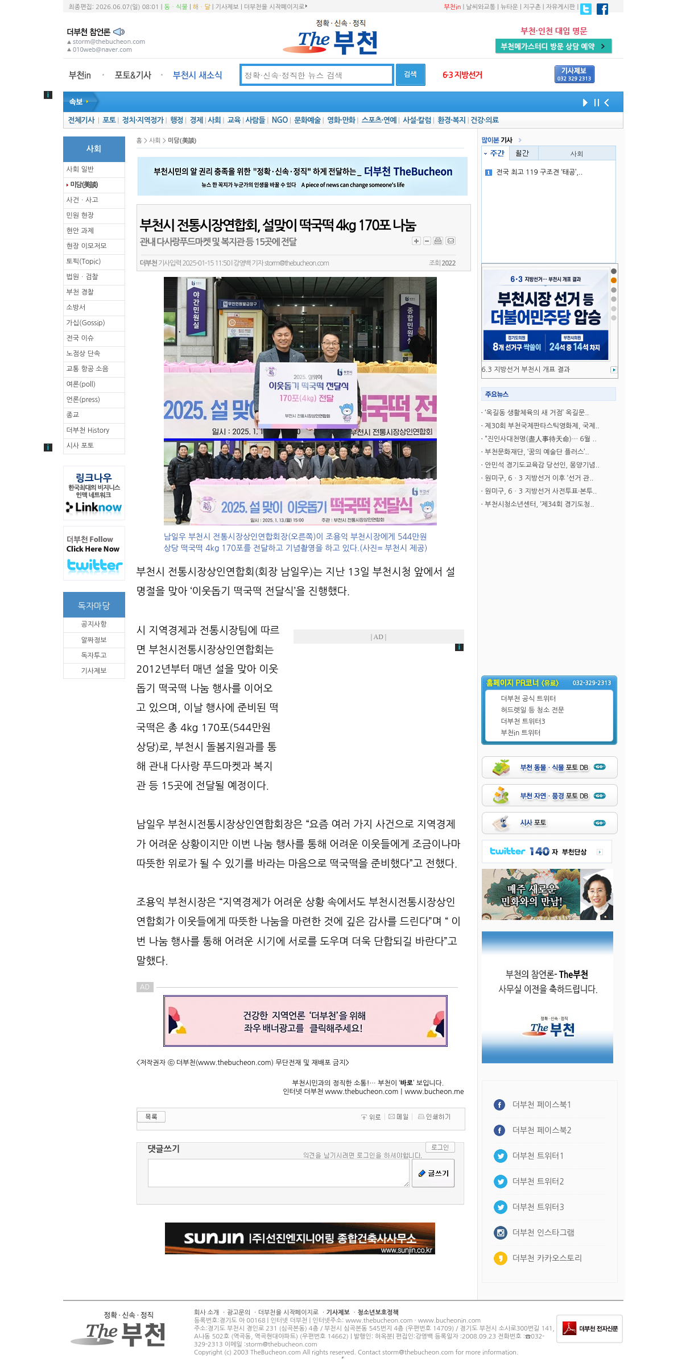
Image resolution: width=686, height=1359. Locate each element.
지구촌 (532, 7)
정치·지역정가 (143, 120)
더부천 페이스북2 (542, 1130)
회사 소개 (206, 1313)
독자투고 (93, 655)
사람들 (255, 120)
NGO (280, 120)
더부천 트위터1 (538, 1156)
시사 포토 (80, 445)
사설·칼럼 (417, 120)
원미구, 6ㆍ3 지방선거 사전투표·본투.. (541, 491)
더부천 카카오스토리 (547, 1258)
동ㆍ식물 (176, 7)
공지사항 (93, 624)
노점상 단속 (84, 353)
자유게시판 (561, 7)
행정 (176, 120)
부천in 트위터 (521, 733)
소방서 (76, 307)
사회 (214, 120)
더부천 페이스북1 (542, 1105)
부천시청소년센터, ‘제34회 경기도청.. (539, 504)
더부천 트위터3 (523, 721)
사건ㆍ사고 (82, 200)
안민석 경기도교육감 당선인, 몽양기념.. (542, 465)
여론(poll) (81, 384)
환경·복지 (451, 120)
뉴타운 (509, 7)
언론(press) (84, 399)
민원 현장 (80, 215)
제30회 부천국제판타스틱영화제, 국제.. (542, 425)
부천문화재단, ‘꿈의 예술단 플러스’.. (537, 452)
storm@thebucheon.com (297, 263)
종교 (73, 415)
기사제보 (227, 7)
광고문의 (238, 1313)
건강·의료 (484, 120)
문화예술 (307, 120)
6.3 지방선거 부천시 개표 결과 (526, 369)
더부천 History (88, 430)
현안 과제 (80, 230)
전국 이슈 (80, 338)
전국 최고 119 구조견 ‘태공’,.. (533, 172)
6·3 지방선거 (462, 75)
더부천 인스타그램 (544, 1233)
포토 (108, 120)
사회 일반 (80, 169)
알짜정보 (93, 640)
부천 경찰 (80, 292)
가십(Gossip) (86, 323)
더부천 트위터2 (538, 1182)
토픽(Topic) (84, 261)
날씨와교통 (480, 7)
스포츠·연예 (379, 120)
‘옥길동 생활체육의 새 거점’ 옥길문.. (537, 412)
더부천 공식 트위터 (528, 698)
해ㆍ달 (201, 7)
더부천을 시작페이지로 (275, 6)
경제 (196, 120)
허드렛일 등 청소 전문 (533, 710)
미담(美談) (84, 184)
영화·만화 (341, 120)
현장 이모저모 (87, 246)
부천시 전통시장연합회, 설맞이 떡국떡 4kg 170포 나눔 (278, 226)
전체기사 (81, 120)
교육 (234, 120)
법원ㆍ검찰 (82, 277)
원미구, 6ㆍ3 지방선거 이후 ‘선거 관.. (539, 478)
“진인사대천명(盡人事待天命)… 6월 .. (540, 439)
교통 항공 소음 (88, 369)
